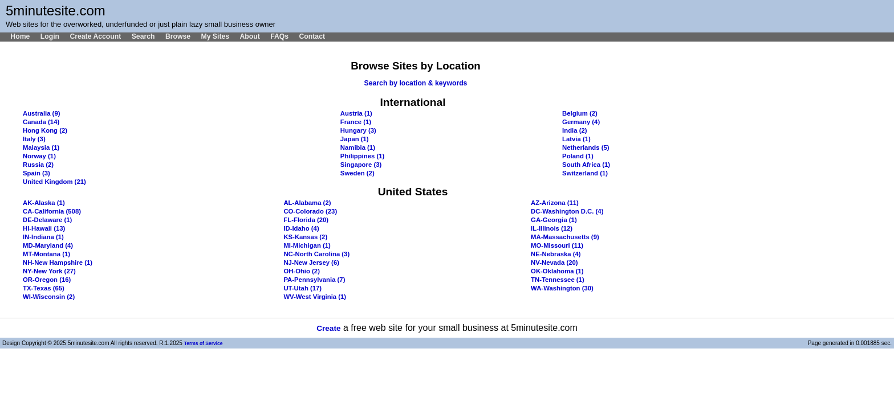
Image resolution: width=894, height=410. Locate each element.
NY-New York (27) (49, 271)
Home (20, 36)
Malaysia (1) (41, 147)
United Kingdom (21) (54, 181)
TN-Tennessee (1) (557, 279)
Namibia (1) (357, 147)
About (249, 36)
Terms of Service (203, 343)
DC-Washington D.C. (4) (567, 211)
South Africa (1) (586, 164)
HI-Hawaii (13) (44, 228)
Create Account (95, 36)
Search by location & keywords (416, 83)
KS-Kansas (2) (305, 236)
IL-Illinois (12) (551, 228)
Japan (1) (354, 139)
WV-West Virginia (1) (314, 296)
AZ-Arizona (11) (555, 202)
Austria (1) (356, 113)
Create (328, 328)
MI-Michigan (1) (306, 245)
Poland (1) (578, 156)
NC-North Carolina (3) (316, 254)
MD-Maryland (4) (48, 245)
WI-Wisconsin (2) (49, 296)
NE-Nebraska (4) (556, 254)
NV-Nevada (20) (554, 262)
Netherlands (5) (585, 147)
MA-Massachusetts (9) (565, 236)
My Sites (215, 36)
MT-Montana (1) (46, 254)
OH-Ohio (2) (301, 271)
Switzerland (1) (585, 173)
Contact (312, 36)
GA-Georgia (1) (554, 219)
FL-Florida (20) (305, 219)
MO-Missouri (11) (557, 245)
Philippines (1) (362, 156)
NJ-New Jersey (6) (311, 262)
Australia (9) (41, 113)
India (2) (574, 130)
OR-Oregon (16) (47, 279)
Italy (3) (34, 139)
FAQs (279, 36)
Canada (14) (41, 121)
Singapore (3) (360, 164)
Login (49, 36)
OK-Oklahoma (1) (557, 271)
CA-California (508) (52, 211)
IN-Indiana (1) (43, 236)
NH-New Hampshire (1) (57, 262)
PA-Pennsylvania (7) (314, 279)
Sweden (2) (357, 173)
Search (143, 36)
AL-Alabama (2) (307, 202)
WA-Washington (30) (562, 288)
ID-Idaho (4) (301, 228)
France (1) (355, 121)
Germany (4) (581, 121)
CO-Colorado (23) (310, 211)
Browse (177, 36)
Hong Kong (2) (45, 130)
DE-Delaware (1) (47, 219)
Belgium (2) (580, 113)
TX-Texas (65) (43, 288)
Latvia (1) (576, 139)
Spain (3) (36, 173)
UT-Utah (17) (302, 288)
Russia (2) (38, 164)
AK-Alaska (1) (44, 202)
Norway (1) (39, 156)
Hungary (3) (358, 130)
